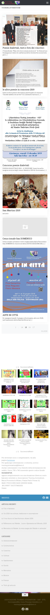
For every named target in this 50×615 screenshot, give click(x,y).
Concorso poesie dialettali (16, 165)
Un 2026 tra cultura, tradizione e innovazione (20, 513)
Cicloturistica (8, 546)
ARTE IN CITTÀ (10, 315)
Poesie (6, 580)
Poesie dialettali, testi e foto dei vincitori (23, 47)
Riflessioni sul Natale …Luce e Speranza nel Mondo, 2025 (25, 523)
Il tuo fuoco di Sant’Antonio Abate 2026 (18, 518)
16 (30, 327)
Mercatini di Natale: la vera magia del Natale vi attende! (24, 528)
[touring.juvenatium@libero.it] (47, 497)
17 (34, 327)
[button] (26, 367)
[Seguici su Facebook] (44, 497)
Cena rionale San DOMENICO (17, 238)
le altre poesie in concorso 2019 (18, 89)
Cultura (6, 555)
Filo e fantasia (8, 508)
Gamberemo (8, 560)
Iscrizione (11, 460)
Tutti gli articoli (9, 585)
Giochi (5, 565)
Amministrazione (10, 541)
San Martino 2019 (11, 210)
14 (22, 327)
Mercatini (7, 570)
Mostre (6, 575)
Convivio (6, 551)
